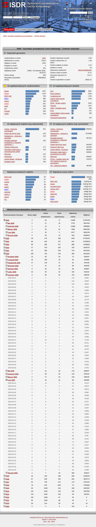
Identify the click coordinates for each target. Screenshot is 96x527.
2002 (44, 58)
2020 (7, 254)
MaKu (6, 99)
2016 (7, 485)
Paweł (6, 94)
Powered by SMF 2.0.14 (36, 517)
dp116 (6, 197)
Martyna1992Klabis (85, 70)
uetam (6, 104)
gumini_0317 (54, 189)
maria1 (6, 182)
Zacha (6, 101)
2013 (7, 494)
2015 (7, 488)
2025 (7, 238)
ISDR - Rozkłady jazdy (58, 108)
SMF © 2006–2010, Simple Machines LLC (56, 517)
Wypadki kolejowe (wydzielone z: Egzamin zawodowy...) (12, 142)
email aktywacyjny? (22, 15)
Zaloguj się (16, 13)
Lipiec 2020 (12, 272)
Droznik (7, 111)
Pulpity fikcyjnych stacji (12, 133)
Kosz (52, 111)
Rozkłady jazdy (9, 162)
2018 (7, 479)
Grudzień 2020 (13, 257)
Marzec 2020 (12, 377)
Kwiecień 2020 (13, 374)
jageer (6, 91)
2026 (7, 220)
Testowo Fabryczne (11, 147)
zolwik (6, 114)
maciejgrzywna (55, 186)
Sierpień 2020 (13, 269)
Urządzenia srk (55, 96)
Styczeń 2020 (12, 473)
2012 (7, 497)
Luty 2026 (11, 232)
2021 (7, 251)
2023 (7, 244)
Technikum (8, 157)
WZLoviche (54, 201)
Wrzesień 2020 (13, 266)
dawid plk (53, 194)
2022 (7, 248)
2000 (7, 506)
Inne (51, 91)
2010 (7, 503)
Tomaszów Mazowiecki (58, 118)
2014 (7, 491)
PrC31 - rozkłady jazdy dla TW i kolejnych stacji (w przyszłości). (59, 161)
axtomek (7, 192)
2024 (7, 241)
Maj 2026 (11, 223)
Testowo (53, 106)
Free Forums (52, 519)
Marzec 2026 (12, 229)
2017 (7, 482)
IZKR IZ (7, 194)
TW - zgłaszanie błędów (58, 166)
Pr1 (5, 109)
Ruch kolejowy (55, 94)
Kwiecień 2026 (13, 226)
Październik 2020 (14, 263)
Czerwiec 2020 (13, 275)
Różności (7, 154)
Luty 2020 (11, 380)
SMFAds (44, 519)
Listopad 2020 (13, 260)
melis (6, 106)
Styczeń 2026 (12, 235)
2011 (7, 500)
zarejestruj (25, 13)
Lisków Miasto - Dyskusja (13, 159)
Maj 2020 (11, 371)
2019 (7, 476)
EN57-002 (7, 96)
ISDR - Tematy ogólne (58, 103)
